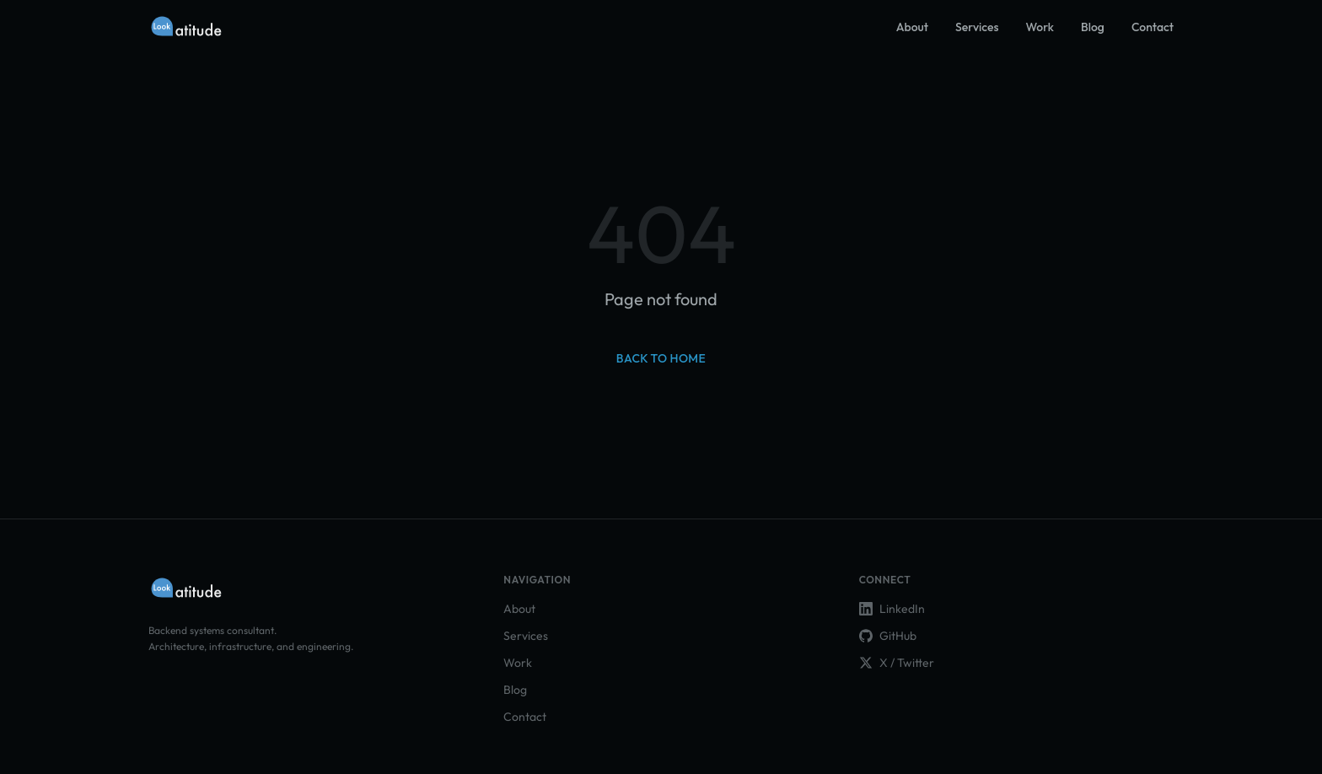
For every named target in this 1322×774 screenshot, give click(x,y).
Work (1040, 27)
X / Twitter (896, 662)
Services (976, 27)
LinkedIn (892, 608)
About (912, 27)
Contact (1152, 27)
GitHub (887, 635)
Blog (1092, 27)
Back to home (661, 358)
